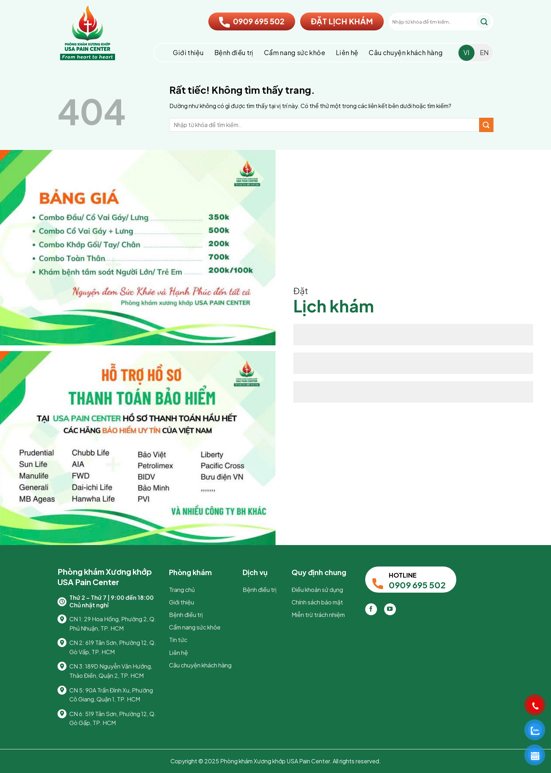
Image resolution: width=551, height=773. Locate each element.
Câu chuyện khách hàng (406, 52)
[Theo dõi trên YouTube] (390, 609)
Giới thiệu (188, 52)
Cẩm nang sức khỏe (294, 52)
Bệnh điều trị (233, 52)
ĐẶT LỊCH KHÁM (342, 21)
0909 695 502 (251, 21)
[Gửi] (484, 21)
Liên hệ (347, 52)
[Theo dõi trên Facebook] (371, 609)
